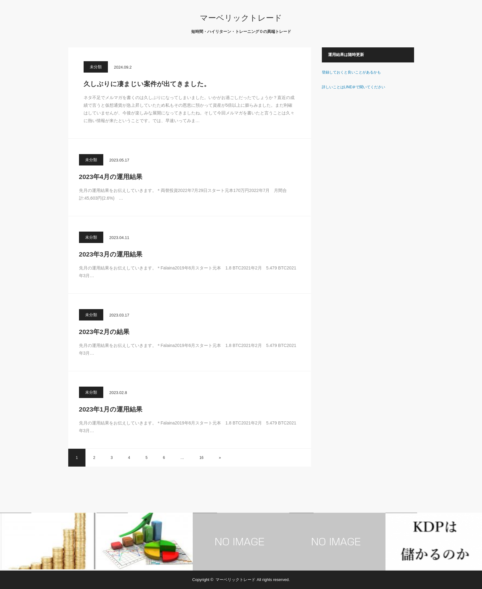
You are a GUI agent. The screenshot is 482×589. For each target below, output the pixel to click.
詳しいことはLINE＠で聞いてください (353, 87)
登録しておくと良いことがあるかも (351, 72)
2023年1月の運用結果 (110, 409)
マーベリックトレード (241, 18)
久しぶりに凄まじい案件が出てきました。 (147, 83)
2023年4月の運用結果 (110, 176)
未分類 (96, 67)
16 (201, 458)
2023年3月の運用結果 (110, 254)
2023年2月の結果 (104, 331)
